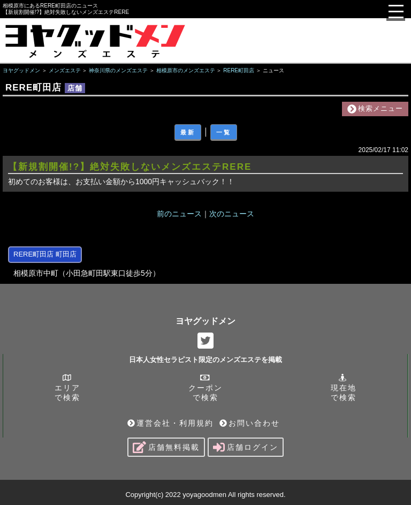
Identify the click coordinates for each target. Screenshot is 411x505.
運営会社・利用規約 (170, 423)
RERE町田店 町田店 (45, 254)
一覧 (223, 132)
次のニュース (231, 213)
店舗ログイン (245, 447)
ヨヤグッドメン (205, 321)
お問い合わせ (249, 423)
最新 (187, 132)
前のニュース (179, 213)
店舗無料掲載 (166, 447)
